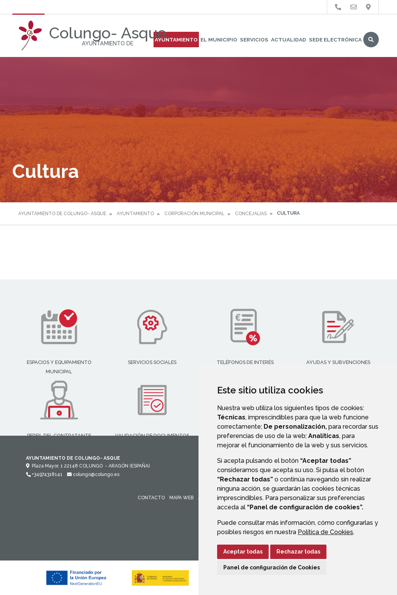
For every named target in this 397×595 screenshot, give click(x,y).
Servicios (254, 39)
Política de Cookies (325, 532)
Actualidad (288, 39)
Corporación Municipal (194, 213)
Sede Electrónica (335, 39)
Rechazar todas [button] (298, 551)
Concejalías (251, 213)
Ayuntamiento (176, 39)
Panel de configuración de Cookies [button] (271, 567)
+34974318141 (44, 474)
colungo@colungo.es (93, 474)
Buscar (371, 39)
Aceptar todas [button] (242, 551)
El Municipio (218, 39)
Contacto (151, 497)
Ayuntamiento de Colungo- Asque (62, 213)
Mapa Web (181, 497)
